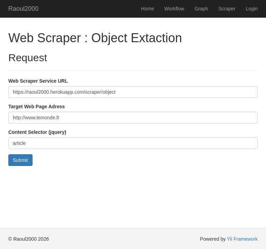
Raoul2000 (23, 8)
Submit (20, 160)
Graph (201, 8)
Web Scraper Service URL (38, 81)
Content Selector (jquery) (37, 132)
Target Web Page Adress (36, 106)
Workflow (174, 8)
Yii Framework (242, 239)
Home (147, 8)
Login (252, 8)
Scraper (227, 8)
